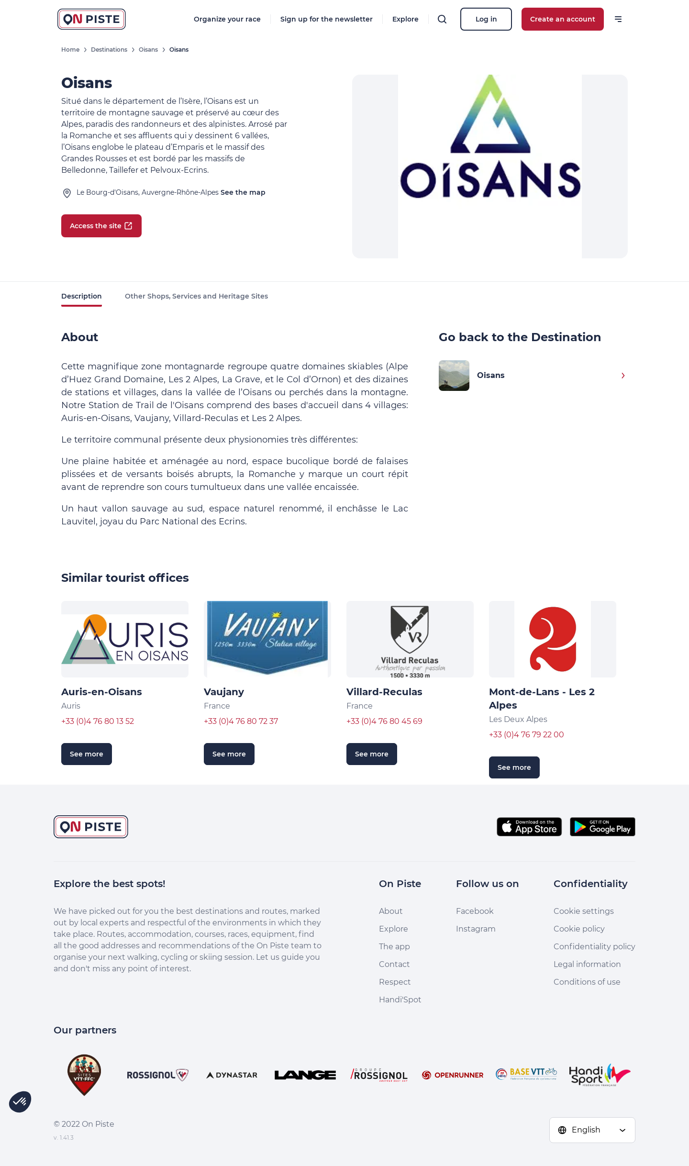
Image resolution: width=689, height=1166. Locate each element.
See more (86, 754)
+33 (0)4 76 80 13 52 (97, 721)
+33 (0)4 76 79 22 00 (526, 734)
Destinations (109, 49)
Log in (486, 19)
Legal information (587, 964)
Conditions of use (587, 982)
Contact (394, 964)
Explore (405, 19)
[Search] (442, 19)
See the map (243, 192)
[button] (20, 1101)
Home (70, 49)
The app (394, 946)
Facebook (475, 911)
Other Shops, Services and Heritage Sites (196, 296)
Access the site (101, 226)
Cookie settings (584, 911)
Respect (395, 982)
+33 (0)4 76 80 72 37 (241, 721)
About (391, 911)
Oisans (148, 49)
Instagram (476, 928)
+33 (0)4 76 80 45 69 (384, 721)
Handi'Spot (400, 999)
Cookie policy (579, 928)
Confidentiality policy (594, 946)
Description (81, 296)
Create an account (562, 19)
